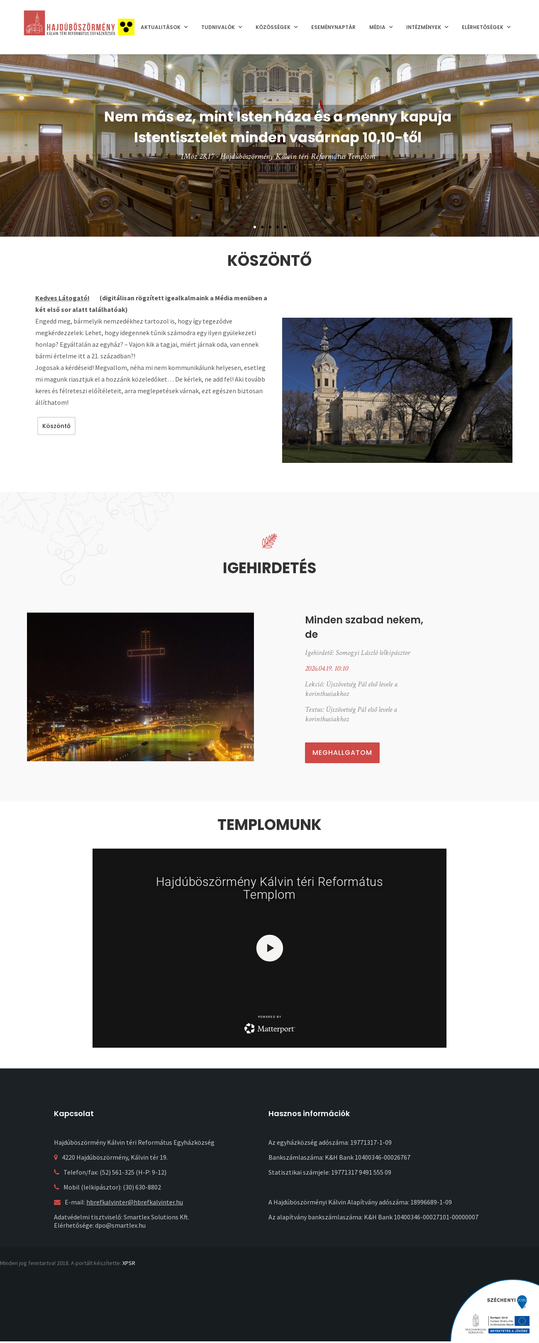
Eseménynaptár (333, 27)
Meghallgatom (342, 752)
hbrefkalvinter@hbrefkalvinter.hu (134, 1202)
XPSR (128, 1263)
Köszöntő (56, 426)
